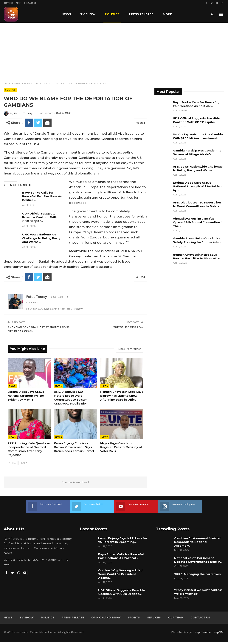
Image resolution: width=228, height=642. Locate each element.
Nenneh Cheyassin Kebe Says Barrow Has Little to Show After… (198, 256)
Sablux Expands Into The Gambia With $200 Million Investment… (198, 136)
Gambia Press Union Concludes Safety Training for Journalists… (197, 240)
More (167, 14)
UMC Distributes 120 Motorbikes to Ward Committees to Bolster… (198, 204)
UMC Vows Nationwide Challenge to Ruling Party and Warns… (41, 238)
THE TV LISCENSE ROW (128, 327)
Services (8, 3)
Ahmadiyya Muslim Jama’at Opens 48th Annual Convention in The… (198, 222)
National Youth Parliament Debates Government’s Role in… (198, 559)
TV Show (87, 14)
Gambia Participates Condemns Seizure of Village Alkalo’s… (197, 152)
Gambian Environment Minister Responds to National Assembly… (197, 541)
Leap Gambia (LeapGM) (208, 632)
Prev (12, 463)
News (66, 14)
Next (23, 463)
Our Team (175, 617)
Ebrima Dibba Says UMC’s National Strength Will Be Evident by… (198, 186)
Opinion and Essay (106, 617)
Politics (112, 14)
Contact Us (30, 3)
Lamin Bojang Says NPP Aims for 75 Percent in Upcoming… (122, 540)
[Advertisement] (114, 50)
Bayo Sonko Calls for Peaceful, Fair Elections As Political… (42, 196)
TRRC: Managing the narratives (197, 574)
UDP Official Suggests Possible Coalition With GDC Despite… (39, 217)
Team (18, 3)
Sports (134, 617)
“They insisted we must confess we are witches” (198, 591)
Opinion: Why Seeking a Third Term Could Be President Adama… (120, 574)
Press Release (141, 14)
